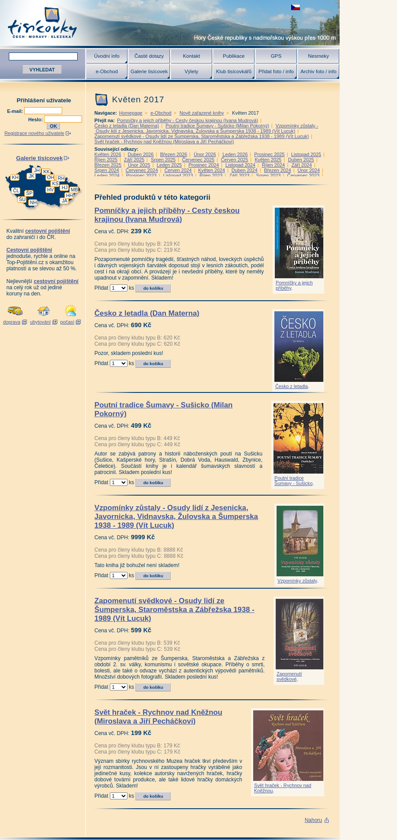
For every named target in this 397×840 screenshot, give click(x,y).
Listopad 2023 (178, 175)
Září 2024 (302, 165)
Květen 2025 (268, 159)
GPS (276, 56)
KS (55, 183)
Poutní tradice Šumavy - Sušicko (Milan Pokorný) (217, 125)
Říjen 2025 (105, 159)
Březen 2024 (277, 170)
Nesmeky (318, 56)
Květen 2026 (107, 154)
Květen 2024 (211, 170)
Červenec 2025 (198, 159)
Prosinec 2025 (269, 154)
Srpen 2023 (268, 175)
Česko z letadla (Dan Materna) (126, 125)
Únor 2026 (205, 154)
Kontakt (191, 56)
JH (37, 170)
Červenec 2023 (303, 175)
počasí (67, 322)
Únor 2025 (139, 165)
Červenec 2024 (142, 170)
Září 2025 (134, 159)
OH (50, 177)
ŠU (22, 199)
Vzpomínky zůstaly (297, 580)
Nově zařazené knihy (202, 113)
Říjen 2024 (273, 165)
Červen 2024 (178, 170)
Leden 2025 (169, 165)
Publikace (233, 56)
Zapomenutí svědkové (289, 676)
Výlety (191, 71)
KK (46, 171)
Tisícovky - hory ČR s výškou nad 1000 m (170, 22)
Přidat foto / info (276, 71)
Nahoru (313, 820)
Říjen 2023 (210, 175)
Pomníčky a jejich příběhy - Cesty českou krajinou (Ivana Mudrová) (187, 120)
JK (31, 176)
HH (69, 195)
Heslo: (36, 119)
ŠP (29, 193)
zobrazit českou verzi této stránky (295, 7)
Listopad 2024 (240, 165)
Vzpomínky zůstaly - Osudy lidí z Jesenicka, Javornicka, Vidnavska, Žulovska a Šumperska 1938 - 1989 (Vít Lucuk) (206, 128)
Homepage (130, 113)
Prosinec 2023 (141, 175)
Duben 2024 (245, 170)
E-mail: (15, 111)
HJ (64, 187)
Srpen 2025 (163, 159)
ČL (16, 190)
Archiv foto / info (318, 71)
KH (15, 177)
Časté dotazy (149, 56)
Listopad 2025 (306, 154)
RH (61, 178)
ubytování (40, 322)
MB (74, 189)
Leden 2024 (107, 175)
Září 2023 (239, 175)
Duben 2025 (301, 159)
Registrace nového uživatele (34, 133)
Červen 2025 (234, 159)
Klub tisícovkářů (233, 71)
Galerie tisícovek (149, 71)
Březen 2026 (173, 154)
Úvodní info (107, 56)
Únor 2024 (309, 170)
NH (33, 202)
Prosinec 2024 (203, 165)
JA (64, 200)
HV (50, 189)
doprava (11, 322)
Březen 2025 (107, 165)
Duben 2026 (140, 154)
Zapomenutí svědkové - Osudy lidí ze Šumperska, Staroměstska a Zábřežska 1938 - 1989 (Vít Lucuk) (201, 136)
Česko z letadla (291, 386)
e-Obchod (107, 71)
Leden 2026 (234, 154)
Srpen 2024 (106, 170)
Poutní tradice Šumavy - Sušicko (293, 480)
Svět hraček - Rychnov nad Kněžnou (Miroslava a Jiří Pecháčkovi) (164, 141)
